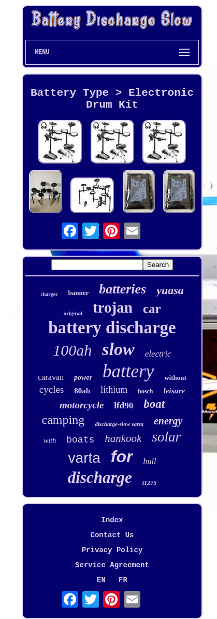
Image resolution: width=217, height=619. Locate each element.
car (152, 309)
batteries (122, 289)
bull (149, 461)
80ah (82, 391)
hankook (123, 438)
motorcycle (82, 405)
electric (158, 354)
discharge (100, 477)
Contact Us (112, 535)
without (175, 377)
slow (118, 349)
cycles (51, 389)
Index (112, 520)
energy (168, 420)
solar (166, 437)
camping (63, 419)
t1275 (149, 483)
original (72, 313)
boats (80, 440)
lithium (113, 390)
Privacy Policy (112, 550)
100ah (72, 350)
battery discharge (112, 327)
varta (84, 458)
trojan (113, 307)
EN (101, 580)
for (122, 456)
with (50, 441)
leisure (174, 391)
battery (128, 371)
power (83, 377)
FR (123, 580)
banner (78, 293)
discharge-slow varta (119, 424)
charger (48, 294)
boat (154, 403)
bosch (145, 391)
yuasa (170, 290)
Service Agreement (112, 565)
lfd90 (123, 405)
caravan (51, 377)
